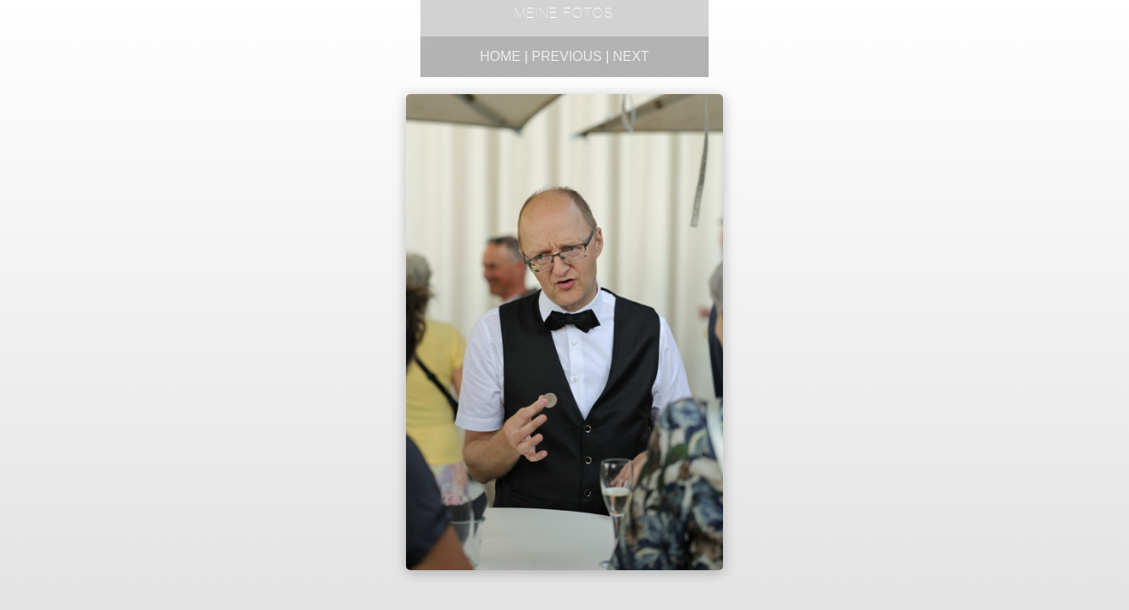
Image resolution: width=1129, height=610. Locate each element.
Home (500, 56)
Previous (566, 56)
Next (631, 56)
